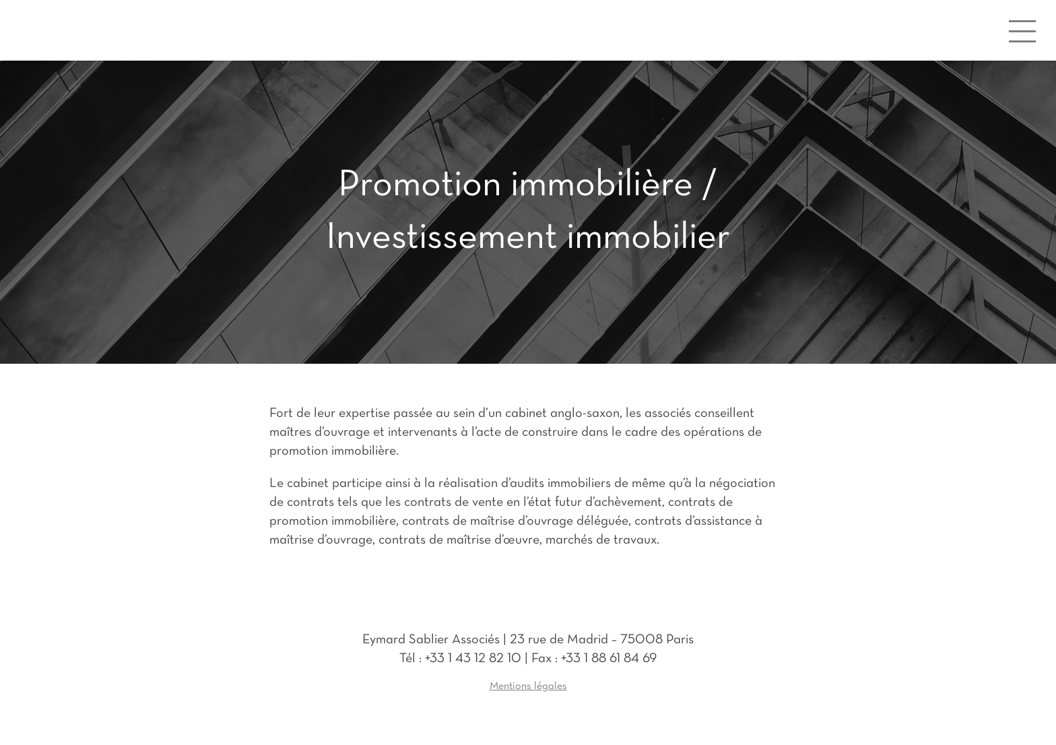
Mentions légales (528, 686)
